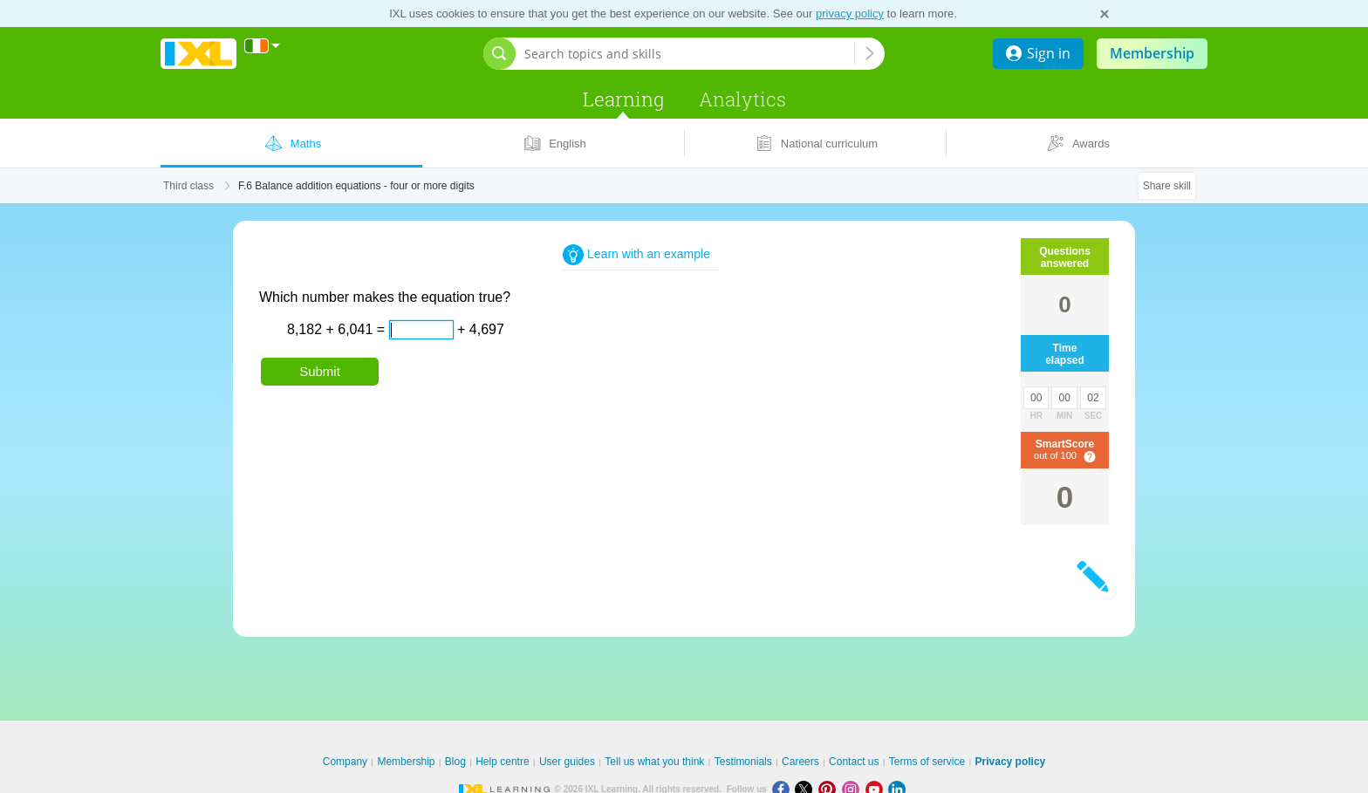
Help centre (502, 761)
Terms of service (927, 761)
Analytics (742, 99)
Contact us (854, 761)
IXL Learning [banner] (198, 53)
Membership (1152, 53)
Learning (623, 99)
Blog (455, 761)
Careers (800, 761)
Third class (188, 186)
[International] (262, 45)
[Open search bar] (499, 54)
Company (345, 761)
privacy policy (850, 13)
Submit (319, 371)
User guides (567, 761)
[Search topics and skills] (689, 53)
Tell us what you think (654, 761)
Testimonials (743, 761)
